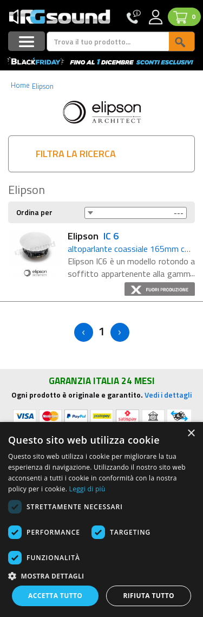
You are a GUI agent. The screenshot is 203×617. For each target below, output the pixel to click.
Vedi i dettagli (168, 394)
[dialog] (101, 519)
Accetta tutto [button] (55, 595)
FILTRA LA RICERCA (76, 153)
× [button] (191, 434)
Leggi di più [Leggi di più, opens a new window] (87, 488)
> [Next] (119, 332)
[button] (101, 575)
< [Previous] (83, 332)
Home (20, 85)
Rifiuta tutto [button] (148, 595)
